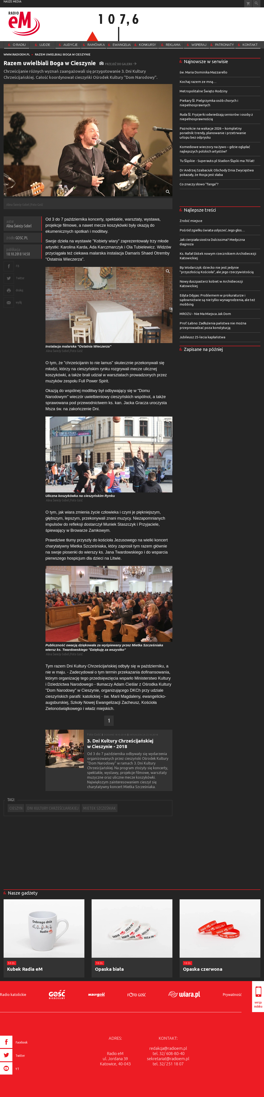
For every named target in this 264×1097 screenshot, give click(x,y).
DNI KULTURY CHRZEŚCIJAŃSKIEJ (53, 808)
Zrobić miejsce (191, 221)
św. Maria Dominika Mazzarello (203, 72)
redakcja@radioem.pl (168, 1048)
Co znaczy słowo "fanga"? (199, 184)
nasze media (12, 1)
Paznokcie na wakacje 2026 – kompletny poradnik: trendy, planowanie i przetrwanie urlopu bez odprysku (213, 132)
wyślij (19, 302)
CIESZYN (16, 808)
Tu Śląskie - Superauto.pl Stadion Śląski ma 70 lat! (217, 161)
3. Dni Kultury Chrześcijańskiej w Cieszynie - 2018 (120, 743)
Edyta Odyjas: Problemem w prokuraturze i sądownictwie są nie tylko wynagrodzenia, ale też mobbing (217, 299)
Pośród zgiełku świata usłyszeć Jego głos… (212, 230)
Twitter (20, 278)
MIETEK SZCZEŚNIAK (99, 808)
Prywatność (232, 995)
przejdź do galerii (118, 64)
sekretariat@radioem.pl (168, 1058)
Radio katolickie (13, 995)
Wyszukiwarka (256, 3)
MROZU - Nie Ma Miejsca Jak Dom (205, 314)
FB (17, 266)
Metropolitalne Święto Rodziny (203, 91)
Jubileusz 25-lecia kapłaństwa (202, 337)
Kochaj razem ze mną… (198, 82)
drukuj (19, 290)
